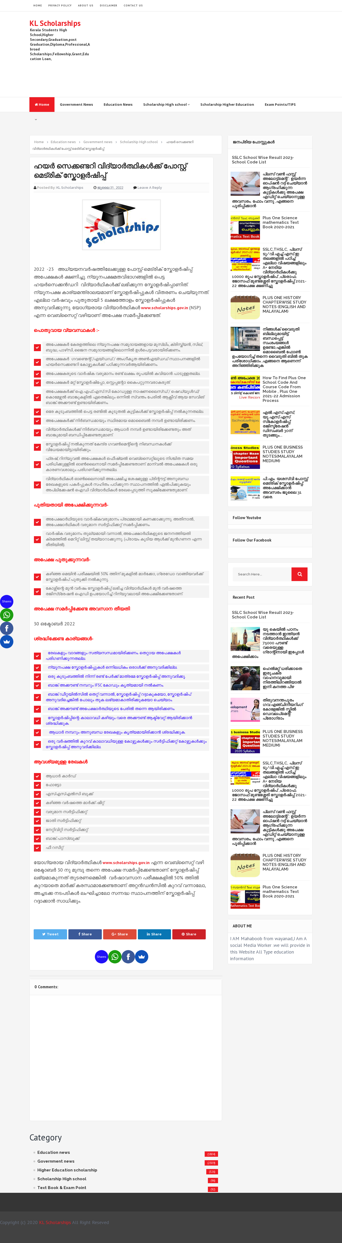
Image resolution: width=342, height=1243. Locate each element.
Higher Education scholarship (67, 1170)
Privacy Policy (60, 5)
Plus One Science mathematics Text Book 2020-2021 (281, 222)
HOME (37, 5)
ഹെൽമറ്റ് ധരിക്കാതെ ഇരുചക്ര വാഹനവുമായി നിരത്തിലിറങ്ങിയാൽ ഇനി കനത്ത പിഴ (282, 677)
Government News (76, 104)
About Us (86, 5)
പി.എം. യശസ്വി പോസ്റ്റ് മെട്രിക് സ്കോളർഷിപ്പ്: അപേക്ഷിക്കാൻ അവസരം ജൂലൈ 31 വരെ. (285, 487)
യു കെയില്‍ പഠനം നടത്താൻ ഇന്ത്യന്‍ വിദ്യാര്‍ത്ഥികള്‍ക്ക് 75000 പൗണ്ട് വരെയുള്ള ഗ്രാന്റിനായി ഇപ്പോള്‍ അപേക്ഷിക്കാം (268, 643)
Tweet (50, 934)
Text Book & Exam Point (61, 1187)
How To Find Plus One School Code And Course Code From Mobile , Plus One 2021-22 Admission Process (284, 389)
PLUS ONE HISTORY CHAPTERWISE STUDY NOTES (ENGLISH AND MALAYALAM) (284, 304)
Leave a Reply (150, 188)
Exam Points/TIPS (280, 104)
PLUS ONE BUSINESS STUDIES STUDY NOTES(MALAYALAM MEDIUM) (283, 454)
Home (42, 104)
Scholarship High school (166, 104)
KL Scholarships (55, 23)
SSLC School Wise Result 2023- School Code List (263, 159)
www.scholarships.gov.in (164, 307)
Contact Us (133, 5)
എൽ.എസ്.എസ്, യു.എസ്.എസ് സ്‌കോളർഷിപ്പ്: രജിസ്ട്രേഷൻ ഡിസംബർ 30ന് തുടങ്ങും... (279, 424)
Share (85, 934)
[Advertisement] (215, 54)
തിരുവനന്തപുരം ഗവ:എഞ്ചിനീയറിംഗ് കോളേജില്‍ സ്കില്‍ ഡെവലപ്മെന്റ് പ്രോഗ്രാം (283, 709)
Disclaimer (108, 5)
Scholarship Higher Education (227, 104)
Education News (118, 104)
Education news (53, 1152)
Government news (56, 1161)
